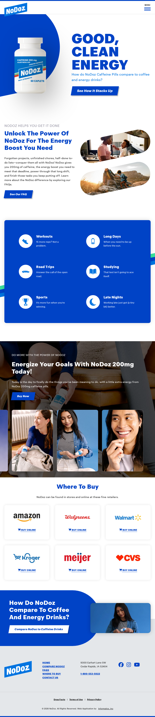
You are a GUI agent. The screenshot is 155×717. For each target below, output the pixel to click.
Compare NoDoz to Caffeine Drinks (38, 629)
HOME (46, 662)
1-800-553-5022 (90, 674)
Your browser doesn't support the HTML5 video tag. (120, 618)
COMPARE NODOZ (53, 666)
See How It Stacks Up (95, 91)
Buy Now (23, 396)
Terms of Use (76, 699)
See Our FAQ (18, 194)
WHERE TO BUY (51, 674)
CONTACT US (50, 677)
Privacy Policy (94, 699)
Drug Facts (59, 699)
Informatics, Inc (105, 709)
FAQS (45, 670)
